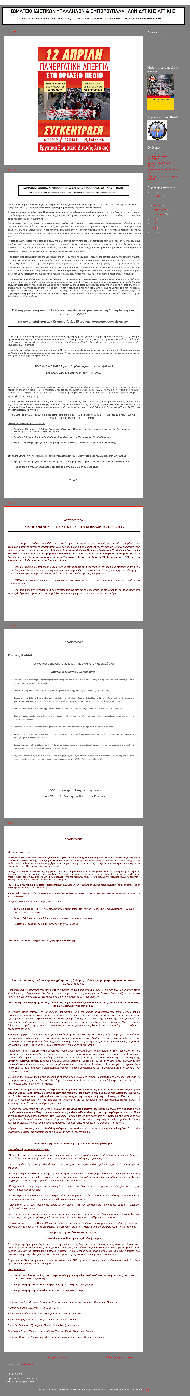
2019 (153, 224)
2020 (153, 219)
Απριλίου (158, 196)
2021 (153, 192)
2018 (153, 228)
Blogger (147, 1389)
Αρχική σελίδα (57, 1357)
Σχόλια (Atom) (27, 1364)
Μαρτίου (157, 205)
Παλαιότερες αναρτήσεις (123, 1357)
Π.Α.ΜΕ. (151, 152)
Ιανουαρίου (159, 214)
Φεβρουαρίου (160, 209)
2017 (153, 232)
